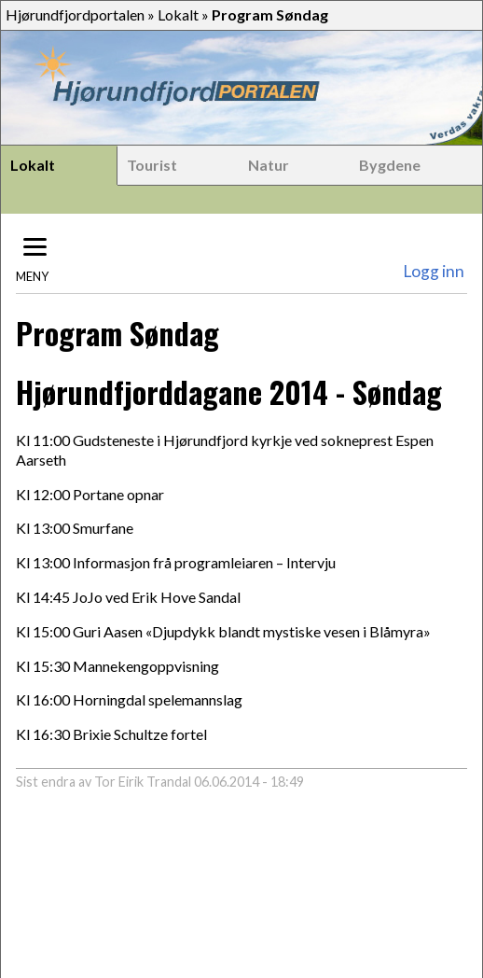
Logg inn (433, 271)
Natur (268, 165)
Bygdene (390, 165)
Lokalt (178, 14)
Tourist (152, 165)
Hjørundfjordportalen (75, 14)
